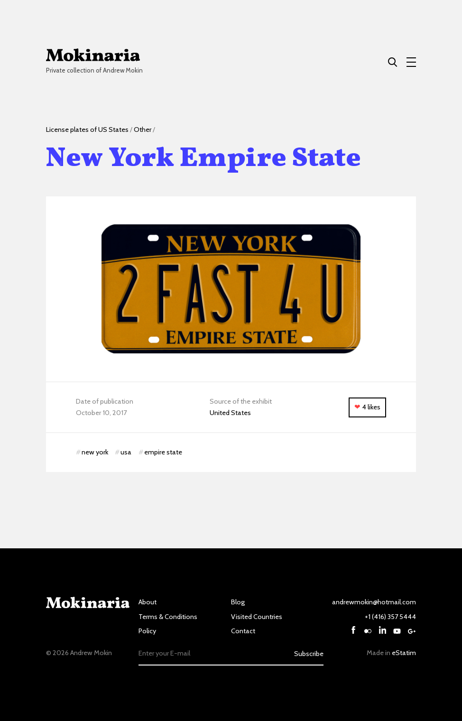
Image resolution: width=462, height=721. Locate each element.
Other (142, 129)
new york (95, 452)
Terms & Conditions (168, 616)
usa (125, 452)
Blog (238, 602)
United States (230, 412)
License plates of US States (87, 129)
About (148, 602)
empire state (163, 452)
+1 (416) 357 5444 (390, 616)
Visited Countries (256, 616)
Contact (243, 631)
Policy (147, 631)
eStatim (404, 652)
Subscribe (308, 653)
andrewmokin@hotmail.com (374, 602)
